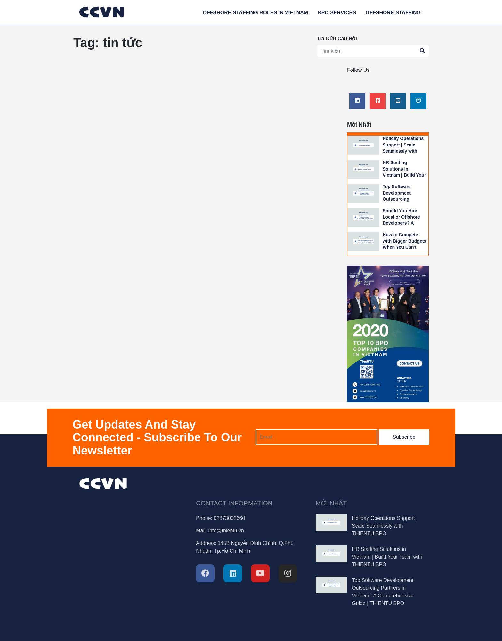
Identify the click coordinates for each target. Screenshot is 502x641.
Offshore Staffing (393, 12)
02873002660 (229, 518)
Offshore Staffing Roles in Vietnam (255, 12)
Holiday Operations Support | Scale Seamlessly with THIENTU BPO (384, 525)
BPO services (337, 12)
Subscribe (404, 437)
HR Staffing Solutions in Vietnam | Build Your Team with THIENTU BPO (404, 175)
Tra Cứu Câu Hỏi (337, 38)
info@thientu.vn (226, 530)
